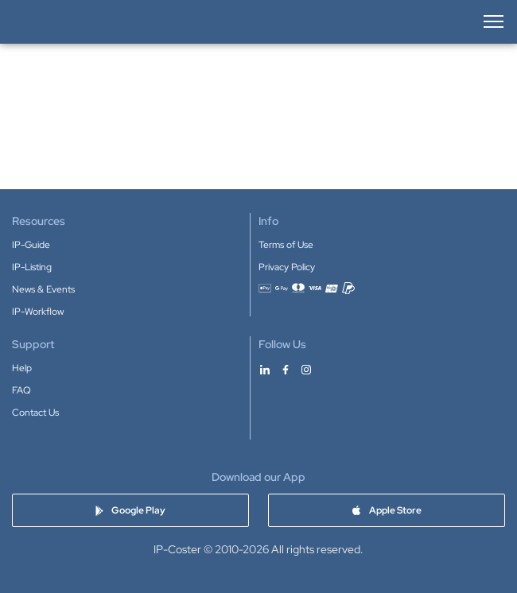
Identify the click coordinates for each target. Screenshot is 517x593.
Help (22, 368)
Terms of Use (285, 244)
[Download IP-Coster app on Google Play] (130, 510)
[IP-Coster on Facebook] (285, 369)
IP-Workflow (38, 311)
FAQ (21, 390)
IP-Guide (31, 244)
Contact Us (35, 412)
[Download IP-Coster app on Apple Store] (386, 510)
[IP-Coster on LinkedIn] (264, 369)
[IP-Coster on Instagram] (306, 369)
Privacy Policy (286, 267)
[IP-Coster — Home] (65, 21)
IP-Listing (32, 267)
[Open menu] (492, 21)
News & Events (43, 289)
